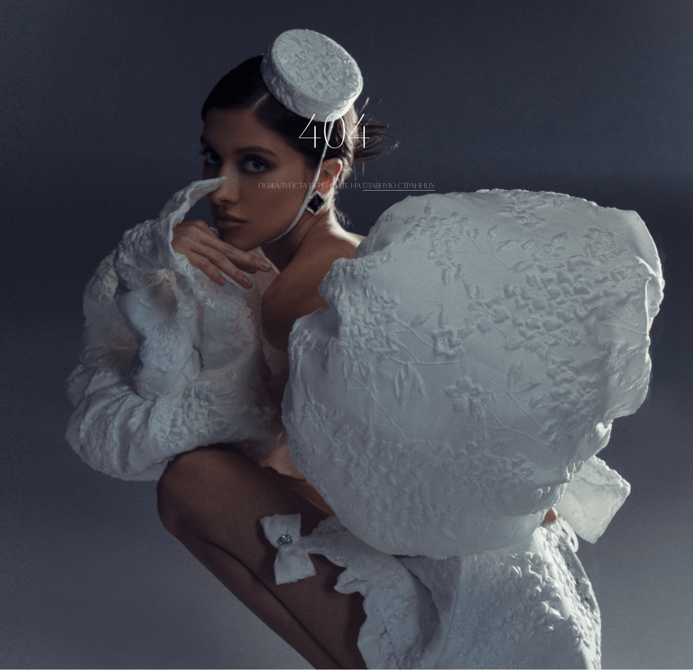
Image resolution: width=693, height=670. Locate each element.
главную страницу (399, 185)
